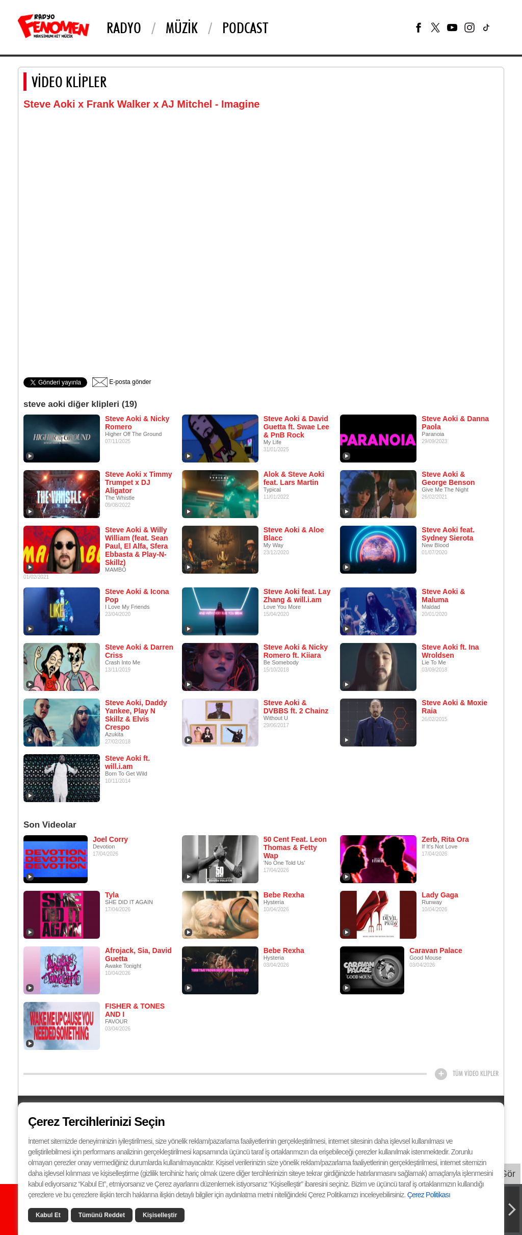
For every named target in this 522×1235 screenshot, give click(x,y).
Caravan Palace (435, 950)
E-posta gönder (121, 381)
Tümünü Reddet (102, 1215)
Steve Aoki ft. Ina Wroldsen (450, 651)
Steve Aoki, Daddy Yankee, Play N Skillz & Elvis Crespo (136, 715)
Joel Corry (110, 839)
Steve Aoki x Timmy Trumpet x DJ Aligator (138, 482)
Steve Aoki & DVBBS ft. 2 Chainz (296, 707)
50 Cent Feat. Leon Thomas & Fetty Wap (295, 847)
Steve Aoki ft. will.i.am (127, 762)
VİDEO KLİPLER (69, 81)
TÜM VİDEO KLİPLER (476, 1073)
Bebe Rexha (284, 895)
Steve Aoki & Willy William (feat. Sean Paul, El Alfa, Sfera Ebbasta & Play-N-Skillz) (136, 546)
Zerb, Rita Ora (445, 839)
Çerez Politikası (428, 1195)
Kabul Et (48, 1215)
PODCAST (245, 27)
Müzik (182, 27)
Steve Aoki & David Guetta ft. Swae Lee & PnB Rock (296, 427)
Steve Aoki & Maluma (443, 595)
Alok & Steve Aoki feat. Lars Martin (294, 478)
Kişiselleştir (160, 1215)
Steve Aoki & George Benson (448, 478)
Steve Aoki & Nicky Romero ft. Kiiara (296, 651)
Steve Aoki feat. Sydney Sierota (448, 534)
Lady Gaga (440, 895)
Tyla (112, 895)
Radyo (124, 27)
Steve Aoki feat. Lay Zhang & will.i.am (297, 595)
